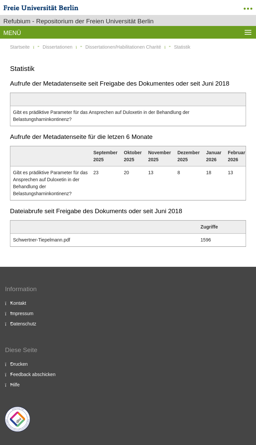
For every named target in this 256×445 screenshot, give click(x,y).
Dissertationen (58, 47)
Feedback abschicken (32, 374)
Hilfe (15, 384)
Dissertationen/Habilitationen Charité (123, 47)
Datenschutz (23, 323)
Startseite (20, 47)
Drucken (19, 364)
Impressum (21, 313)
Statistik (182, 47)
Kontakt (18, 303)
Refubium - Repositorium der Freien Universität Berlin (78, 21)
